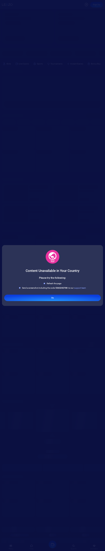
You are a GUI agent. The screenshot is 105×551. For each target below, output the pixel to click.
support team (80, 288)
